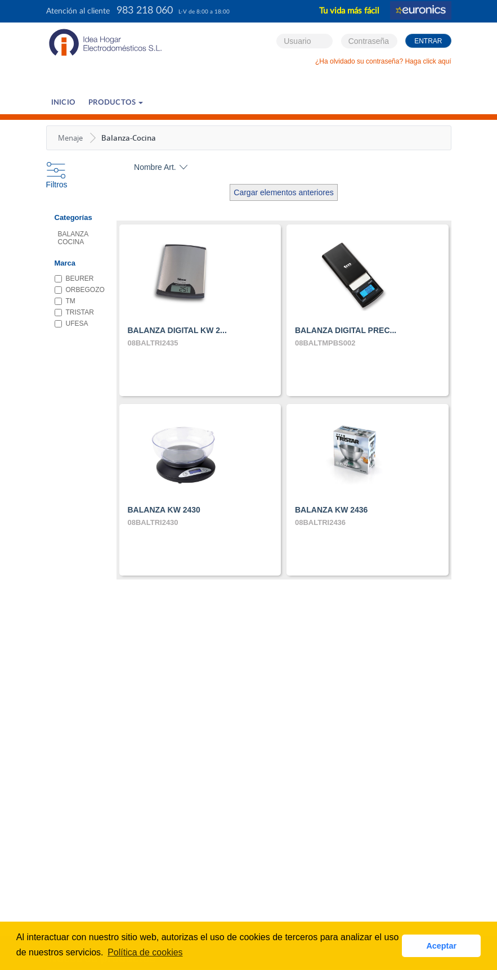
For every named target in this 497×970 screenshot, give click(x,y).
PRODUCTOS (115, 102)
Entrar (428, 41)
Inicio (63, 102)
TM (65, 301)
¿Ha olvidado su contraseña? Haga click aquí (383, 61)
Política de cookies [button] (145, 952)
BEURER (73, 278)
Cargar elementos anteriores (283, 192)
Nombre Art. (155, 167)
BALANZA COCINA (73, 238)
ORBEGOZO (73, 290)
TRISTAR (73, 312)
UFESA (71, 323)
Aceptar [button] (441, 945)
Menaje (70, 138)
